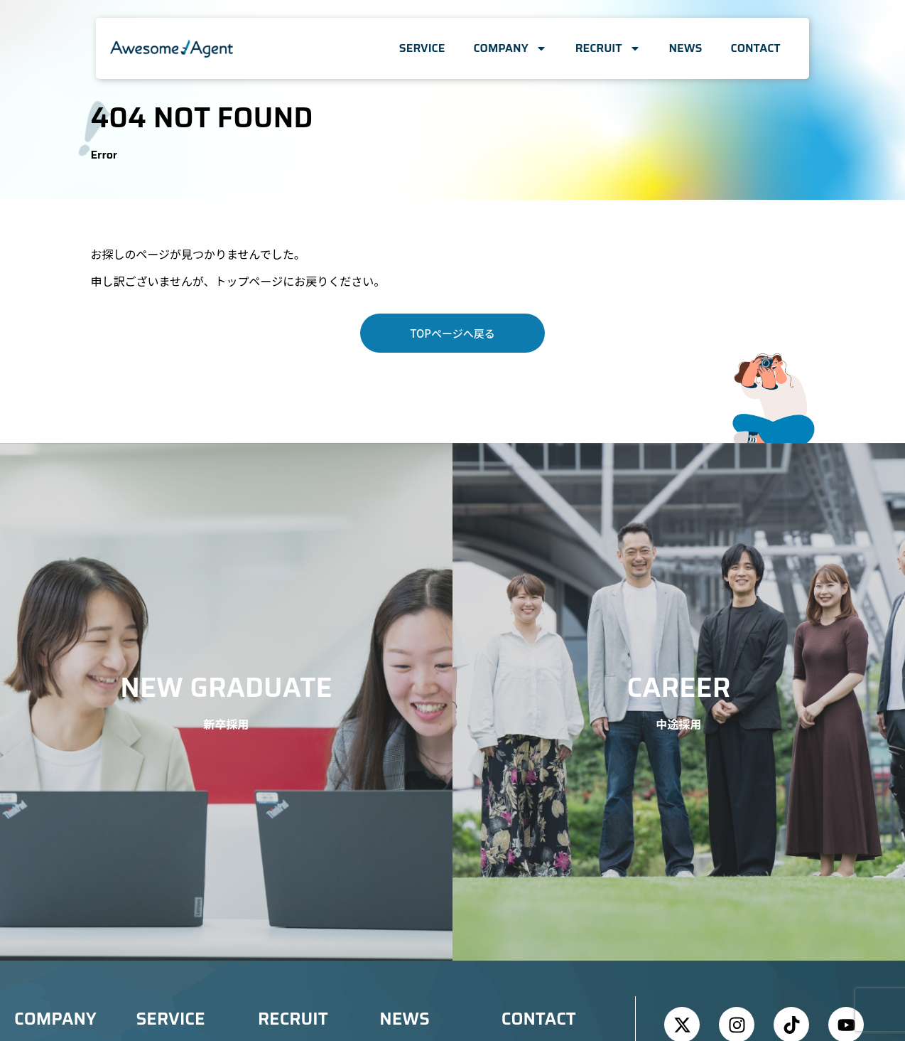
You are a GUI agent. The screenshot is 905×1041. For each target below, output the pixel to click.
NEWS (686, 48)
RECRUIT (608, 48)
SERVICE (422, 48)
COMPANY (509, 48)
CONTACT (756, 48)
